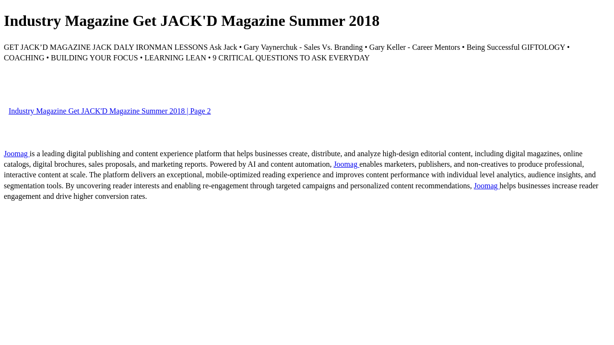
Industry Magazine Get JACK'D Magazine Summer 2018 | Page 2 (110, 111)
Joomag (17, 154)
